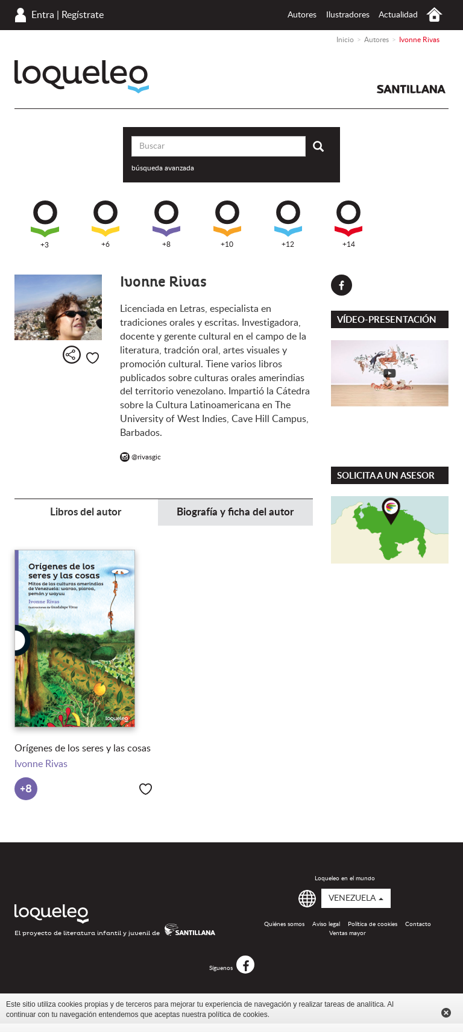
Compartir (72, 355)
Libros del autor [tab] (85, 512)
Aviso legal (326, 924)
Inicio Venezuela (434, 14)
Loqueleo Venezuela (81, 76)
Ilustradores (348, 15)
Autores (302, 15)
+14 (348, 224)
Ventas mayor (347, 933)
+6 (105, 224)
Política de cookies (372, 924)
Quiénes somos (284, 924)
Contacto (418, 924)
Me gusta (92, 358)
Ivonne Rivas (41, 764)
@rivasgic (140, 457)
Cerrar (446, 1013)
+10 (227, 224)
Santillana (411, 89)
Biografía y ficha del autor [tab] (235, 512)
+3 (45, 224)
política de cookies (238, 1014)
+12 (288, 224)
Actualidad (398, 15)
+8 (166, 224)
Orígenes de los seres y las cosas (82, 748)
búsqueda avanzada (162, 168)
